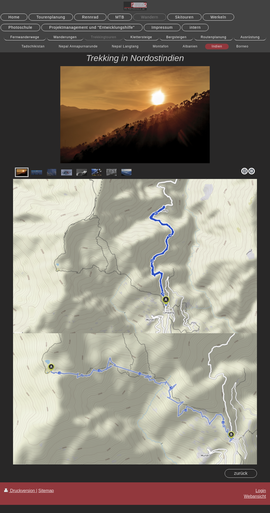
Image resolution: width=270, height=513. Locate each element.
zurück (240, 473)
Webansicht (255, 496)
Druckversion (20, 490)
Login (261, 490)
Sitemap (46, 490)
